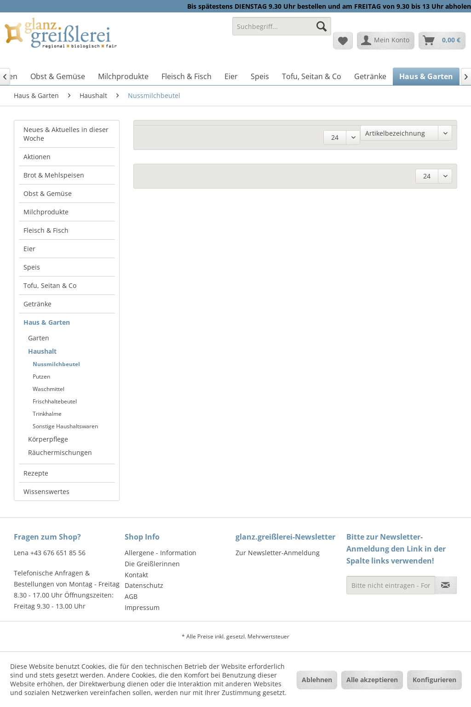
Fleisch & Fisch (46, 230)
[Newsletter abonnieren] (446, 585)
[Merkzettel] (343, 40)
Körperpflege (48, 439)
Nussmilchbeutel (56, 364)
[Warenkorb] (442, 40)
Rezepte (35, 473)
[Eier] (231, 76)
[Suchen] (321, 26)
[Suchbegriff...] (281, 26)
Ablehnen (317, 679)
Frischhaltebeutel (55, 401)
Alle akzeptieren (372, 679)
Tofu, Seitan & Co (49, 285)
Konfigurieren (434, 679)
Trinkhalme (47, 414)
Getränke (37, 303)
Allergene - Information (160, 552)
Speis (31, 267)
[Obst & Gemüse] (58, 76)
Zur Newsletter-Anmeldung (278, 552)
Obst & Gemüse (47, 193)
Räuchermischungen (60, 452)
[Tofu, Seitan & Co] (312, 76)
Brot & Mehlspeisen (53, 175)
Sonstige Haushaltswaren (65, 426)
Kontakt (136, 574)
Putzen (41, 376)
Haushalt (42, 351)
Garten (38, 337)
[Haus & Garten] (426, 76)
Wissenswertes (46, 491)
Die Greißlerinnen (152, 563)
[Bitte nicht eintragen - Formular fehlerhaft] (390, 585)
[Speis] (260, 76)
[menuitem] (281, 30)
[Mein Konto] (385, 40)
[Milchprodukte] (123, 76)
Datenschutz (144, 585)
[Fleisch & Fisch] (186, 76)
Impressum (142, 607)
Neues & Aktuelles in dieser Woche (66, 134)
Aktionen (37, 156)
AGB (131, 596)
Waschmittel (48, 389)
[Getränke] (370, 76)
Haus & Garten (46, 322)
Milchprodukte (46, 211)
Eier (29, 248)
